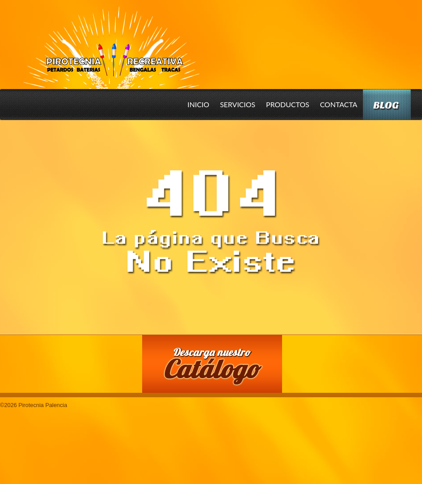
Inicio (198, 104)
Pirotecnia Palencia (110, 41)
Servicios (237, 104)
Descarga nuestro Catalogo (216, 368)
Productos (287, 104)
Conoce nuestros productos (71, 362)
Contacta (338, 104)
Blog (385, 105)
